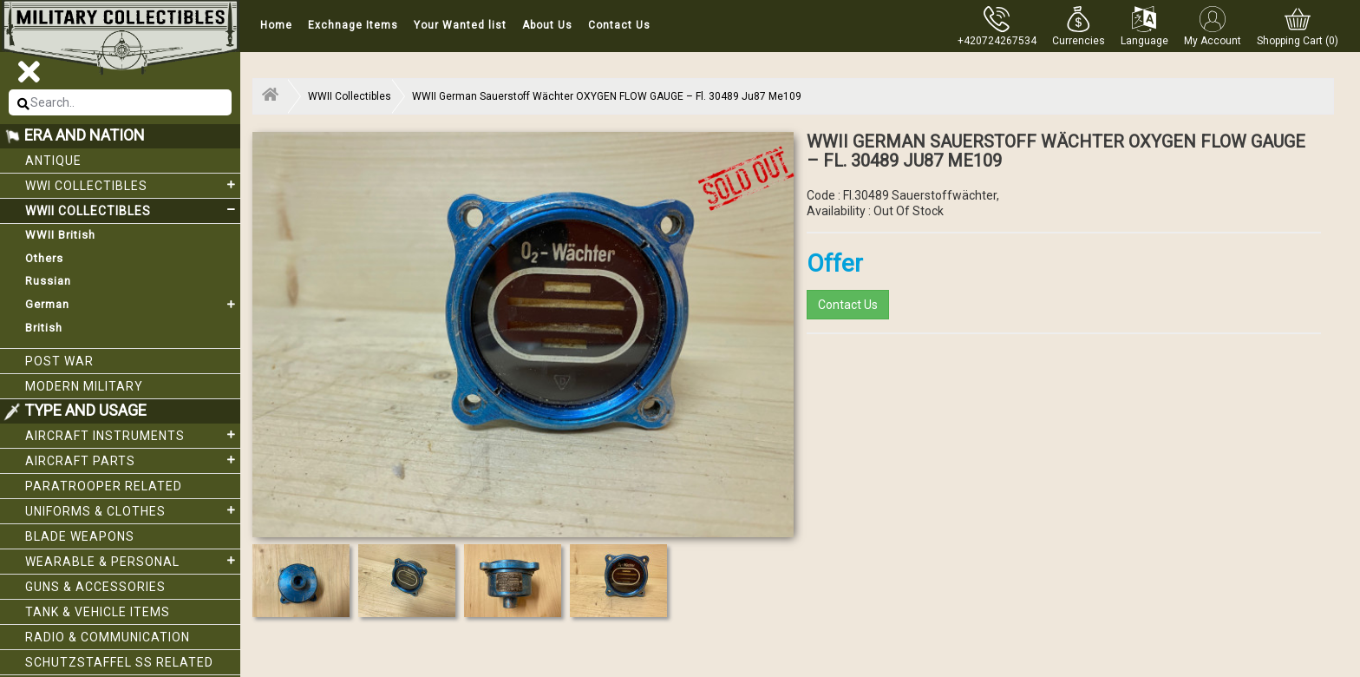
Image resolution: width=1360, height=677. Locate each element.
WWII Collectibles (132, 210)
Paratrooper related (103, 486)
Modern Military (84, 386)
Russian (48, 280)
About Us (547, 25)
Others (44, 258)
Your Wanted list (460, 25)
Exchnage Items (353, 25)
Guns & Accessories (95, 587)
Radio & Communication (107, 637)
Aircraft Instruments (132, 435)
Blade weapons (79, 536)
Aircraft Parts (132, 460)
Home (276, 25)
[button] (1078, 26)
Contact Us (619, 25)
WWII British (60, 234)
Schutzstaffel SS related (119, 662)
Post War (59, 361)
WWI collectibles (132, 185)
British (43, 327)
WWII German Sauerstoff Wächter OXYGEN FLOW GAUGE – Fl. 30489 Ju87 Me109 (606, 96)
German (132, 304)
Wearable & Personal (132, 561)
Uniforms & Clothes (132, 510)
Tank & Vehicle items (97, 612)
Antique (53, 161)
